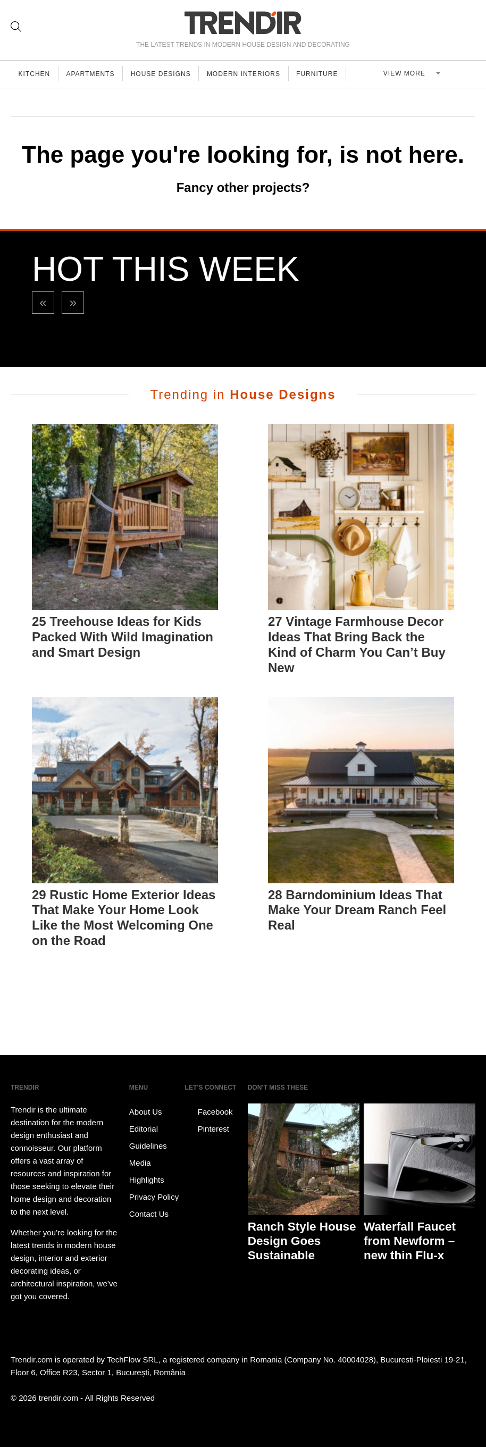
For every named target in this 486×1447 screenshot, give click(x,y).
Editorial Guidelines (148, 1137)
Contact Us (149, 1213)
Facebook (209, 1112)
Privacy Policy (154, 1196)
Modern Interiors (249, 74)
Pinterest (207, 1129)
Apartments (93, 74)
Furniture (324, 74)
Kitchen (35, 74)
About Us (145, 1111)
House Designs (165, 74)
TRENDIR (243, 23)
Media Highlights (146, 1171)
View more (409, 74)
